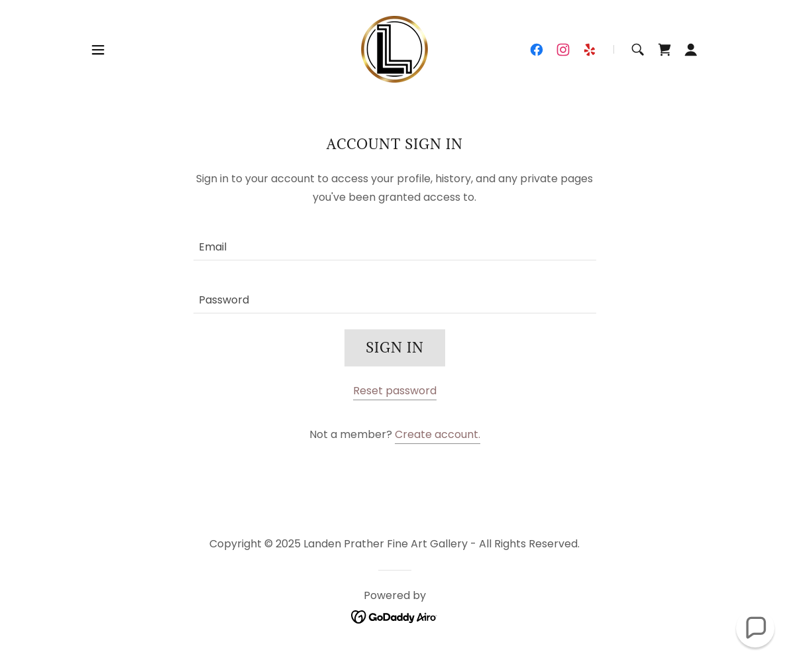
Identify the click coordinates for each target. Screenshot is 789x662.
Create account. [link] (437, 434)
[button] (98, 49)
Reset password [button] (395, 390)
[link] (394, 48)
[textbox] (394, 241)
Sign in (395, 348)
